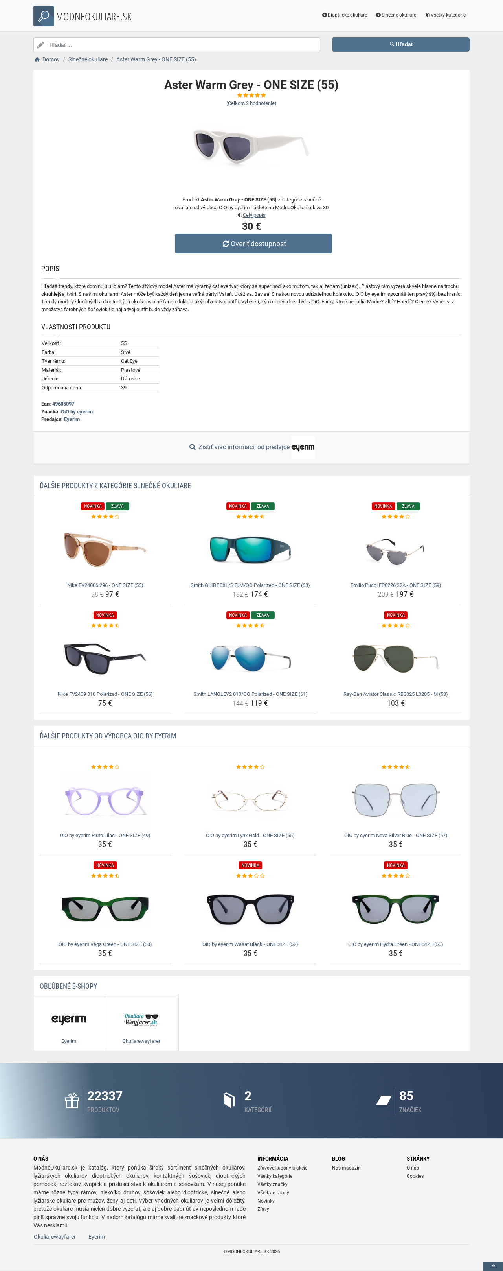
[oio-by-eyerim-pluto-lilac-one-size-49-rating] (105, 767)
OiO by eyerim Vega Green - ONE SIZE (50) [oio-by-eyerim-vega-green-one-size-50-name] (105, 944)
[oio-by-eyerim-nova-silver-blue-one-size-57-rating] (395, 767)
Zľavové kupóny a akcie (282, 1168)
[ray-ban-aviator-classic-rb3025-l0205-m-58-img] (395, 658)
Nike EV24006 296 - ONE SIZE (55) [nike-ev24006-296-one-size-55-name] (105, 585)
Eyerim (72, 419)
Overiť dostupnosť (253, 243)
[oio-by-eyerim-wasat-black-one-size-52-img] (250, 909)
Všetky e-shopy (273, 1192)
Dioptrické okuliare (344, 15)
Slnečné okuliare (395, 15)
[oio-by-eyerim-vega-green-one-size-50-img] (105, 909)
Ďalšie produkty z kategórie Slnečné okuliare (115, 485)
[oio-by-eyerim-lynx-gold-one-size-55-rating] (250, 767)
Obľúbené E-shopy (68, 986)
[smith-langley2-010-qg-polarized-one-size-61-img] (250, 658)
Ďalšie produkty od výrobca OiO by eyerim (108, 736)
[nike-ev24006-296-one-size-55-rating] (105, 517)
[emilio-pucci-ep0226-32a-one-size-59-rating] (395, 517)
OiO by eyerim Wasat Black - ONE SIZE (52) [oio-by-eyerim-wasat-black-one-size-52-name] (250, 944)
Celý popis (254, 215)
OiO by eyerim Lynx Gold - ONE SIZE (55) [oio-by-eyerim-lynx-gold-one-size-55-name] (250, 835)
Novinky (266, 1201)
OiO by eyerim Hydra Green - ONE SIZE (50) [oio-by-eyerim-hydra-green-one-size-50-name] (395, 944)
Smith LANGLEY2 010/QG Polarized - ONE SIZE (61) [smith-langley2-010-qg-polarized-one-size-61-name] (250, 694)
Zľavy (263, 1209)
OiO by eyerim (77, 412)
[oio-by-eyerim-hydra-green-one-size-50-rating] (395, 876)
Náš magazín (346, 1168)
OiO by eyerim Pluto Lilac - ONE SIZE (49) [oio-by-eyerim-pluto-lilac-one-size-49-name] (105, 835)
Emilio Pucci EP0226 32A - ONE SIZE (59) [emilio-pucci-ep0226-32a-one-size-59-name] (396, 585)
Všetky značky (272, 1184)
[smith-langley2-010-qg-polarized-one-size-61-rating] (250, 626)
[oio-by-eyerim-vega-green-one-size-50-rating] (105, 876)
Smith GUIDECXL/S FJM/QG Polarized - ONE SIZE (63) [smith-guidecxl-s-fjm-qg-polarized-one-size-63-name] (250, 585)
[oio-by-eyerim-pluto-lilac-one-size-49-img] (105, 800)
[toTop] (493, 1266)
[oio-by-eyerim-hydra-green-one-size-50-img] (395, 909)
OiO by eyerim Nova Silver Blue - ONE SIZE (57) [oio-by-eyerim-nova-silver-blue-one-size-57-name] (396, 835)
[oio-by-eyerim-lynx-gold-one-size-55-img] (250, 800)
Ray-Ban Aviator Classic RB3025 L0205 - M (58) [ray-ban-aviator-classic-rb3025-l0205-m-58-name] (395, 694)
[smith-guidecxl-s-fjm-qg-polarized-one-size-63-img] (250, 549)
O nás (413, 1168)
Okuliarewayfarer (55, 1237)
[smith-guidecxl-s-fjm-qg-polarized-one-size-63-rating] (250, 517)
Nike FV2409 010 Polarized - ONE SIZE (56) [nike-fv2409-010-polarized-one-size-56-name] (105, 694)
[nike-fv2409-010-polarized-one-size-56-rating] (105, 626)
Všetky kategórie (445, 15)
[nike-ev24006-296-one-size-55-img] (105, 549)
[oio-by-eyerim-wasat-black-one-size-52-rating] (250, 876)
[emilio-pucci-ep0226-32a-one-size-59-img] (395, 549)
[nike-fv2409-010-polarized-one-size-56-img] (105, 658)
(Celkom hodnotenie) (251, 103)
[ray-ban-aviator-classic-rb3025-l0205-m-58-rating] (395, 626)
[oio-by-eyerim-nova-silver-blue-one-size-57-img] (395, 800)
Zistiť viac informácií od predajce (251, 447)
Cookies (415, 1176)
